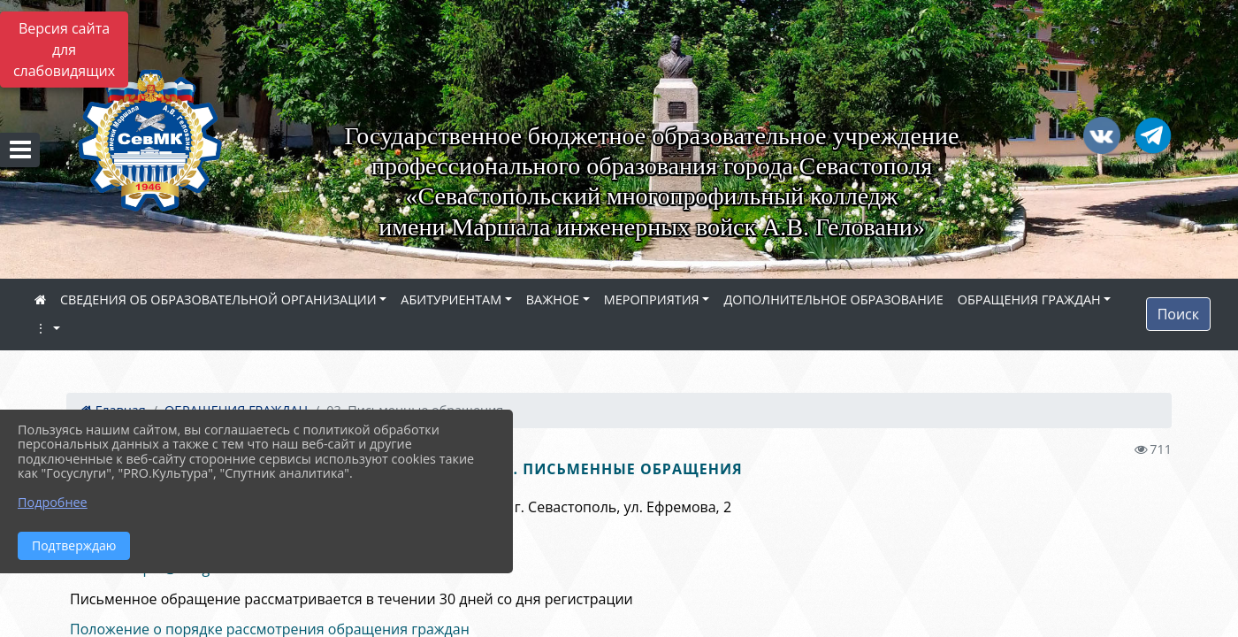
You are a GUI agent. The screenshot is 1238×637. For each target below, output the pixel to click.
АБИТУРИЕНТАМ (451, 299)
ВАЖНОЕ (552, 299)
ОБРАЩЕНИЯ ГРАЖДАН (1029, 299)
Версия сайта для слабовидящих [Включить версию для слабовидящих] (64, 50)
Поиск (1178, 314)
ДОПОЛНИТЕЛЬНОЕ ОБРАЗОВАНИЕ (833, 299)
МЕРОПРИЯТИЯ (651, 299)
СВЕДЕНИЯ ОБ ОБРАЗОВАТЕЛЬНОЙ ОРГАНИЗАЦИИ (218, 299)
